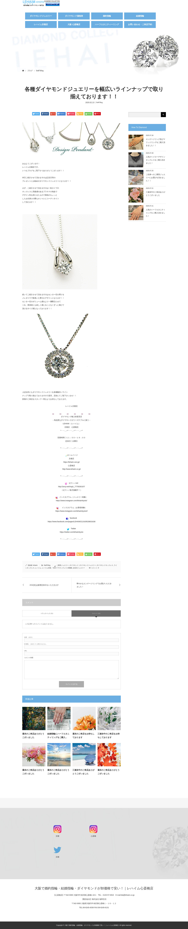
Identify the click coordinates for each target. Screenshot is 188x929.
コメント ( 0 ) (96, 613)
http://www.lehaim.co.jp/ (71, 469)
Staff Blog (39, 71)
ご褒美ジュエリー (63, 565)
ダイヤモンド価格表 (74, 16)
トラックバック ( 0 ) (47, 613)
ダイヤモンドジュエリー (41, 16)
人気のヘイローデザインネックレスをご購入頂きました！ (155, 160)
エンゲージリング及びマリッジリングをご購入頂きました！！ (155, 142)
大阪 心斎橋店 (74, 24)
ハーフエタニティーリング (107, 24)
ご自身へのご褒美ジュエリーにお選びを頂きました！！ (155, 177)
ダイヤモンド (73, 565)
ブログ (30, 71)
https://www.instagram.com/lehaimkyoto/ (71, 501)
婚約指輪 (107, 16)
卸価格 (70, 568)
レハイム (38, 568)
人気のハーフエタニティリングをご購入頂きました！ (155, 213)
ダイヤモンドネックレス (105, 565)
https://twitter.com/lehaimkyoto (71, 532)
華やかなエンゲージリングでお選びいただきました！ (94, 585)
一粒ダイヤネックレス (59, 568)
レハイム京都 (46, 568)
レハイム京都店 (41, 24)
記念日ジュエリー (79, 568)
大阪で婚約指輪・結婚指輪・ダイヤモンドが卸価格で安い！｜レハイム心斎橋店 (94, 888)
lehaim (35, 565)
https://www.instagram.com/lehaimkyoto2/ (71, 511)
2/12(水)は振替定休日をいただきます (44, 585)
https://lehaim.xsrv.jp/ (71, 462)
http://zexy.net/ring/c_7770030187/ (71, 487)
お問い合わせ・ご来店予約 (140, 24)
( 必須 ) (28, 637)
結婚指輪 (140, 16)
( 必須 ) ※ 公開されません (35, 644)
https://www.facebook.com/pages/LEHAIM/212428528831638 (71, 522)
